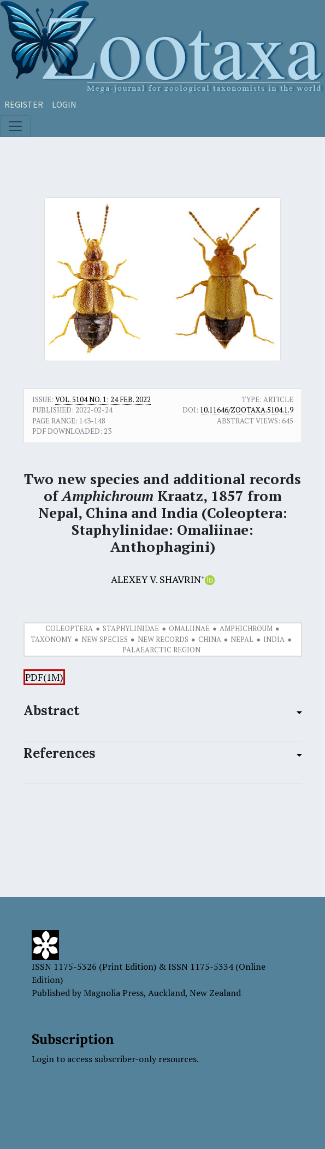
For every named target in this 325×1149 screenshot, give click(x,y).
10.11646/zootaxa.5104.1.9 (246, 410)
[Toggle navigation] (15, 126)
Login (64, 104)
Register (23, 104)
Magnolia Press (114, 993)
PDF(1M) (44, 677)
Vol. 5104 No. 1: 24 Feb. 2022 (103, 399)
